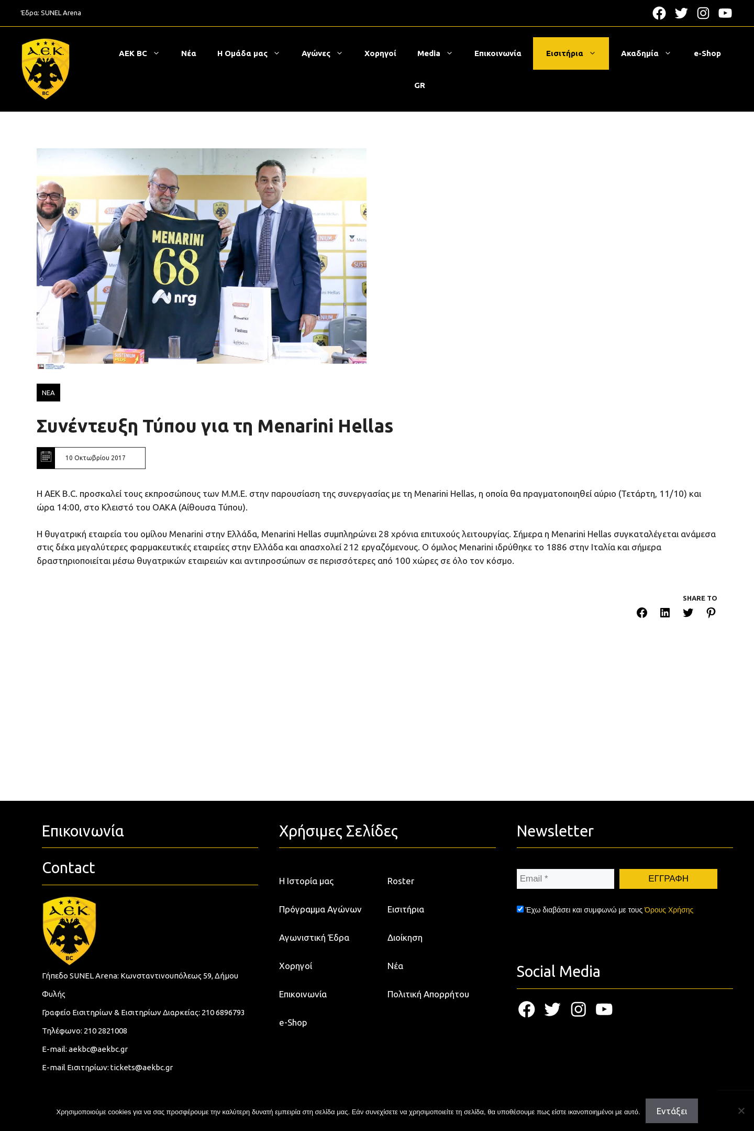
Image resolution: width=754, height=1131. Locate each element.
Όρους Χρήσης (669, 910)
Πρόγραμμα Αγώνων (320, 909)
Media (440, 53)
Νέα (188, 53)
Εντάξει (672, 1111)
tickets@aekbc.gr (141, 1067)
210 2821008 (105, 1030)
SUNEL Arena (61, 12)
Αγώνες (328, 53)
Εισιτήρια (576, 53)
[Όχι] (741, 1110)
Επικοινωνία (498, 53)
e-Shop (707, 53)
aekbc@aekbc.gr (98, 1049)
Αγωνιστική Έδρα (314, 937)
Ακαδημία (651, 53)
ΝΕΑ (48, 392)
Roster (400, 881)
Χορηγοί (380, 53)
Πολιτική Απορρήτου (428, 994)
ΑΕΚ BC (145, 53)
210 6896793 (223, 1012)
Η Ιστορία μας (306, 881)
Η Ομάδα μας (254, 53)
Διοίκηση (405, 937)
